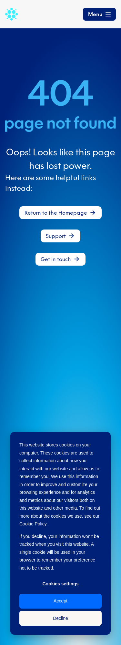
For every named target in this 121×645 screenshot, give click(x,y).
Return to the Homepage (56, 213)
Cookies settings (60, 583)
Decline (60, 618)
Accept (60, 600)
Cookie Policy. (33, 523)
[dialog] (60, 533)
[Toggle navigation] (99, 14)
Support (56, 236)
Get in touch (56, 259)
